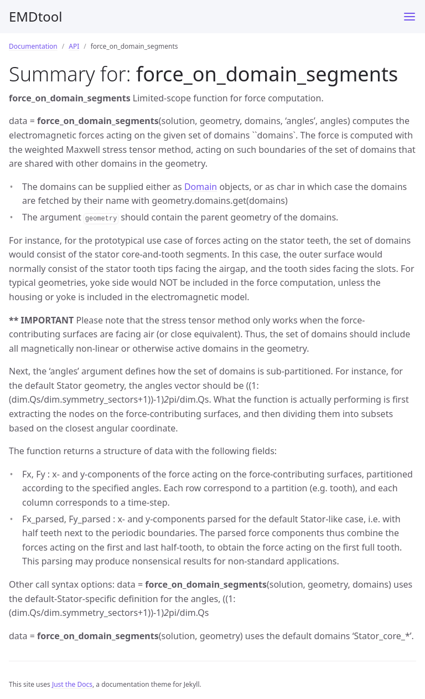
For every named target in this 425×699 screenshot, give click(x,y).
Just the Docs (72, 684)
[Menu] (409, 16)
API (74, 46)
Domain (200, 187)
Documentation (33, 46)
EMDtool (36, 16)
